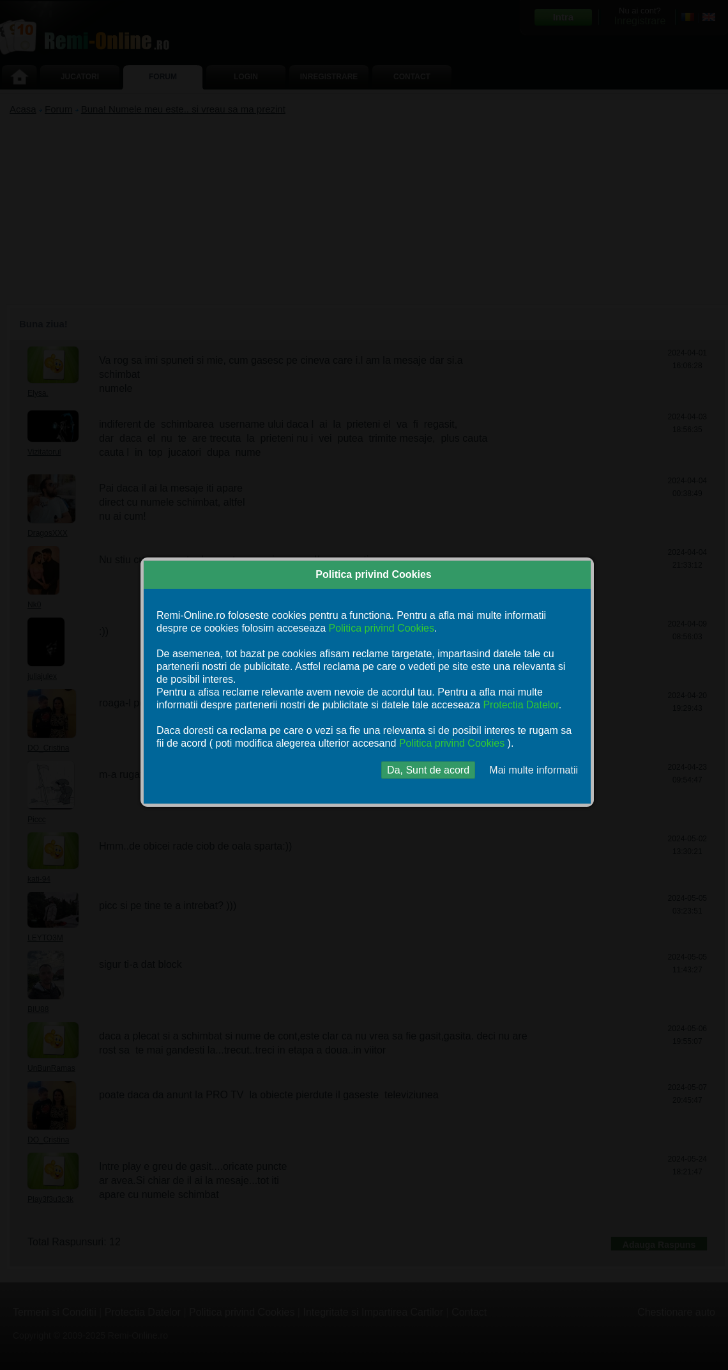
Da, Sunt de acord (428, 770)
